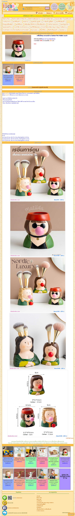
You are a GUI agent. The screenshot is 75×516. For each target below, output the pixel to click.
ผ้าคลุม (42, 7)
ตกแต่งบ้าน (6, 93)
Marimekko (35, 30)
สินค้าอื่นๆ (43, 30)
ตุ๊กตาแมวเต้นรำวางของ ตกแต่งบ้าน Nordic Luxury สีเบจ (31, 481)
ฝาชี (40, 7)
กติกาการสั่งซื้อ (60, 13)
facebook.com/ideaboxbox (13, 507)
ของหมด (63, 30)
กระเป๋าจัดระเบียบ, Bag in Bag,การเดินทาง (54, 27)
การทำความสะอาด (53, 24)
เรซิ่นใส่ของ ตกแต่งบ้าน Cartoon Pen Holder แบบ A (8, 77)
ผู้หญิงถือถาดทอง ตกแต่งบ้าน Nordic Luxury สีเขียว (42, 481)
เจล (44, 7)
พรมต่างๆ (26, 21)
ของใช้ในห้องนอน (35, 27)
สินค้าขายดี (39, 499)
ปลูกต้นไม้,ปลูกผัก (36, 21)
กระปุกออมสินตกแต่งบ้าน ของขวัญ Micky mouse (31, 459)
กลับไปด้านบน (69, 438)
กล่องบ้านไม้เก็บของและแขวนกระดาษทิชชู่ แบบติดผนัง (42, 459)
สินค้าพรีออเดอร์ (53, 30)
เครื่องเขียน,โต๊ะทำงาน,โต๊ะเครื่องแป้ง (35, 24)
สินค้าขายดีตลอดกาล (35, 19)
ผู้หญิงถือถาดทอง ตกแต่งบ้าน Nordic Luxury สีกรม (53, 481)
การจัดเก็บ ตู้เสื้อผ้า (49, 21)
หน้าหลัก (40, 13)
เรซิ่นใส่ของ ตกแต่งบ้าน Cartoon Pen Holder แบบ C (19, 77)
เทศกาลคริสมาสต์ (48, 19)
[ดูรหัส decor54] (44, 87)
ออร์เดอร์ (69, 13)
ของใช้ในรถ (19, 24)
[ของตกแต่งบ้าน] (36, 87)
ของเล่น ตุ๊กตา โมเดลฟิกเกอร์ (64, 19)
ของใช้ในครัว (17, 21)
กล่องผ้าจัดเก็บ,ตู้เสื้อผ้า (41, 504)
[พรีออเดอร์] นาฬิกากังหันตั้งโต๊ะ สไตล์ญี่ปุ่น (19, 459)
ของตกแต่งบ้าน (8, 27)
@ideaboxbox (38, 15)
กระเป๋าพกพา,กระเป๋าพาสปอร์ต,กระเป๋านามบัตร (16, 30)
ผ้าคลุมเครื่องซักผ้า (9, 24)
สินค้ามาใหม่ (7, 19)
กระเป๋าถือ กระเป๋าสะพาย (21, 27)
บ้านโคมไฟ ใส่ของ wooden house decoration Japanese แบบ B (53, 460)
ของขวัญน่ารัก (64, 24)
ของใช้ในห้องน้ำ (61, 21)
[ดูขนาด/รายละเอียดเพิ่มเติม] (48, 38)
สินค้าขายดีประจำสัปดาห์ (20, 19)
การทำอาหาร (7, 21)
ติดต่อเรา (49, 13)
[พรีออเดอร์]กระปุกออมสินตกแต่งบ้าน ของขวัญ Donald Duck (8, 459)
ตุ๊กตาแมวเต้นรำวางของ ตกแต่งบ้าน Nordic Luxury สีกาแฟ (19, 481)
